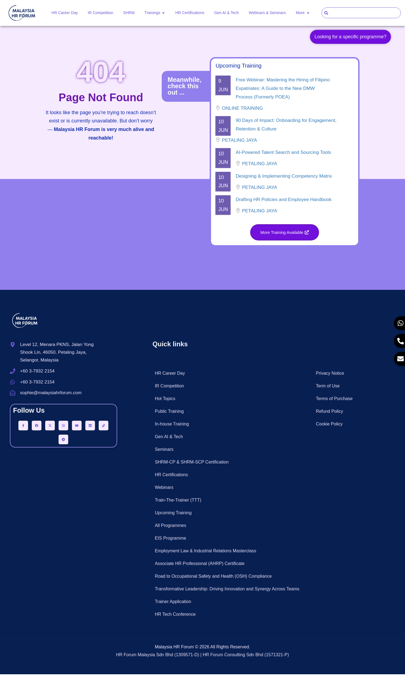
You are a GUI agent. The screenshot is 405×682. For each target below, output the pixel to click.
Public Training (169, 623)
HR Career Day (170, 585)
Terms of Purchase (334, 610)
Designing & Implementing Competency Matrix (284, 183)
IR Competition (169, 598)
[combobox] (361, 12)
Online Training (242, 115)
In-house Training (172, 636)
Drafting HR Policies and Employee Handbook (283, 206)
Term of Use (328, 598)
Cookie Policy (329, 636)
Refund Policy (329, 623)
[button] (284, 239)
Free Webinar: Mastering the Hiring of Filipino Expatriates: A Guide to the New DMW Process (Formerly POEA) (283, 95)
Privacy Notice (330, 585)
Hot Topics (165, 610)
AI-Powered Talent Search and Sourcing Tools (283, 159)
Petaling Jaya (239, 147)
